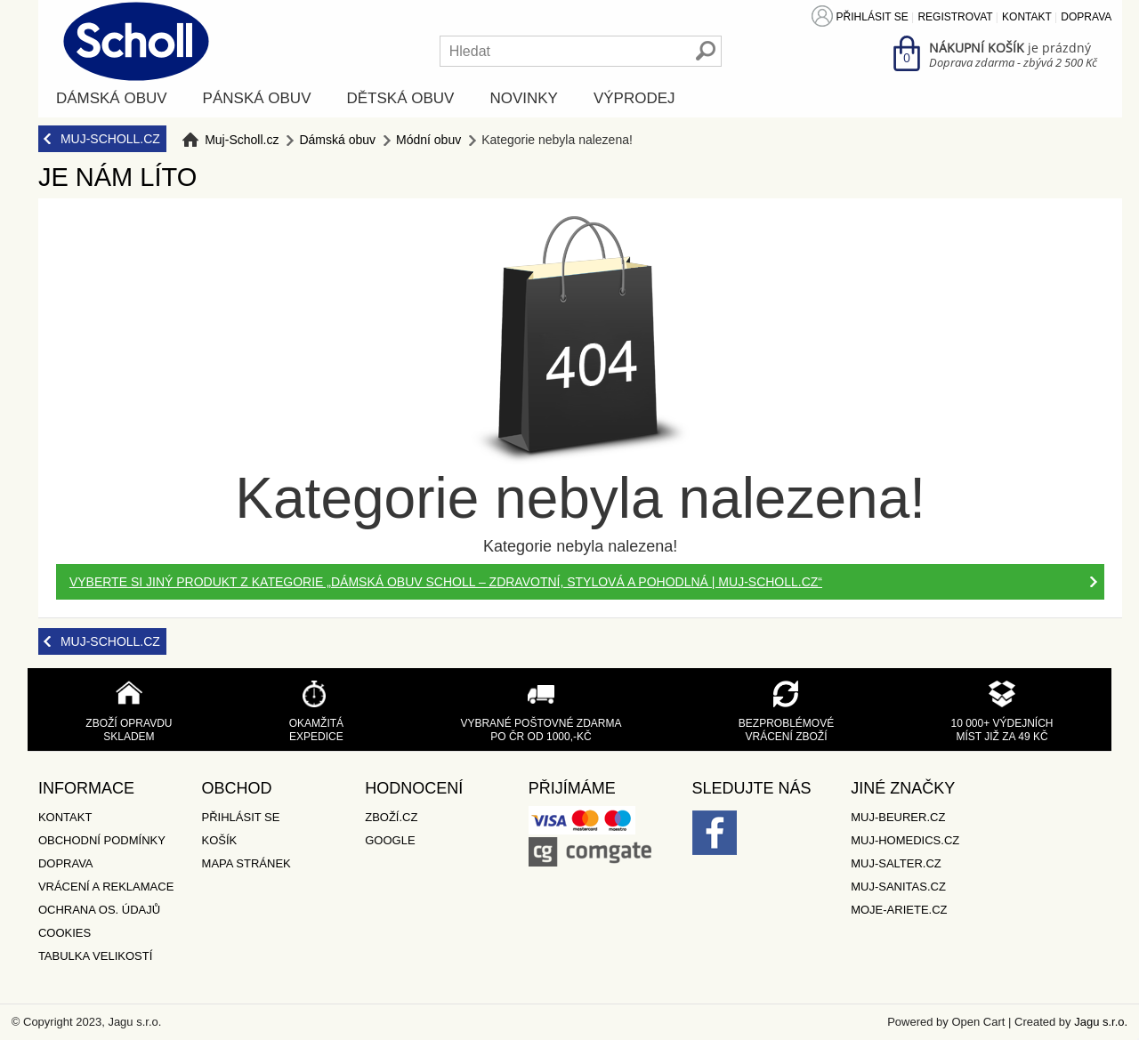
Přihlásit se (872, 17)
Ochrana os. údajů (99, 909)
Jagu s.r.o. (1100, 1021)
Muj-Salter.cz (896, 863)
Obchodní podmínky (102, 840)
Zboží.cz (391, 817)
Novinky (523, 98)
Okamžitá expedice (316, 730)
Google (390, 840)
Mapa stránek (246, 863)
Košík (220, 840)
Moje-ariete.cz (899, 909)
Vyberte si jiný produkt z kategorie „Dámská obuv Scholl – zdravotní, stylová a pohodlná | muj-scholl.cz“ (445, 582)
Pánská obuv (257, 98)
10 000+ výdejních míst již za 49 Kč (1001, 730)
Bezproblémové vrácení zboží (786, 730)
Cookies (64, 932)
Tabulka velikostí (95, 956)
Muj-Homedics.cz (905, 840)
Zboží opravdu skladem (128, 730)
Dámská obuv (111, 98)
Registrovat (954, 17)
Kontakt (1027, 17)
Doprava (1086, 17)
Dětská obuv (400, 98)
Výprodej (634, 98)
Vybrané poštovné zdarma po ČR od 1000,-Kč (540, 730)
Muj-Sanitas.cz (898, 886)
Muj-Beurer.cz (898, 817)
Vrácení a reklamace (106, 886)
